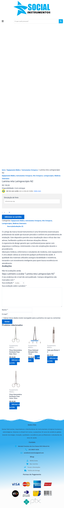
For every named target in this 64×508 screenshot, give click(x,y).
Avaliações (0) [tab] (18, 226)
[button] (6, 21)
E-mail (5, 314)
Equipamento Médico (13, 170)
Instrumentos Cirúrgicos (30, 170)
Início (3, 170)
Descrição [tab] (10, 226)
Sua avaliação (8, 283)
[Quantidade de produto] (6, 212)
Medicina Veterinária (19, 223)
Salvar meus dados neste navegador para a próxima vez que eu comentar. (32, 318)
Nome (5, 310)
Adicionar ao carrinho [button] (14, 361)
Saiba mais (37, 191)
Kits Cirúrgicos (38, 176)
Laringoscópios (49, 176)
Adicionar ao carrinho (13, 217)
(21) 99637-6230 (34, 449)
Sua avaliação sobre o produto (14, 286)
